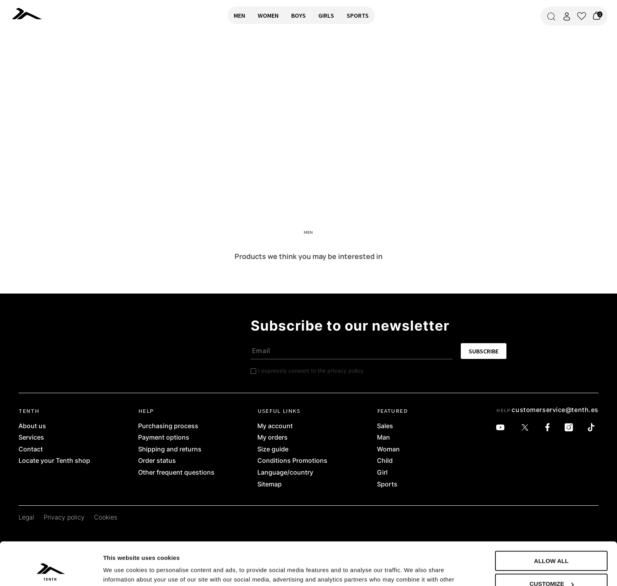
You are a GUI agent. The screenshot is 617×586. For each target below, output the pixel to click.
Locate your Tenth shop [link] (54, 460)
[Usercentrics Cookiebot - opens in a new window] (51, 571)
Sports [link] (387, 484)
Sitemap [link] (269, 484)
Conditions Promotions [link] (292, 460)
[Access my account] (566, 16)
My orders (272, 437)
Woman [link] (388, 449)
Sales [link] (385, 426)
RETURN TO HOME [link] (28, 57)
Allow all (551, 520)
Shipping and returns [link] (169, 449)
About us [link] (32, 426)
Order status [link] (157, 460)
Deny (551, 566)
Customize (552, 543)
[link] (31, 13)
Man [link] (383, 437)
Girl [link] (382, 472)
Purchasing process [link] (168, 426)
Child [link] (385, 460)
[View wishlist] (581, 16)
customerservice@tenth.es (555, 410)
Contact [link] (30, 449)
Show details (121, 570)
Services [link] (31, 437)
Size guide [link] (272, 449)
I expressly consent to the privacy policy (311, 370)
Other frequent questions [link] (176, 472)
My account (275, 426)
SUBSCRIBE (484, 351)
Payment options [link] (163, 437)
